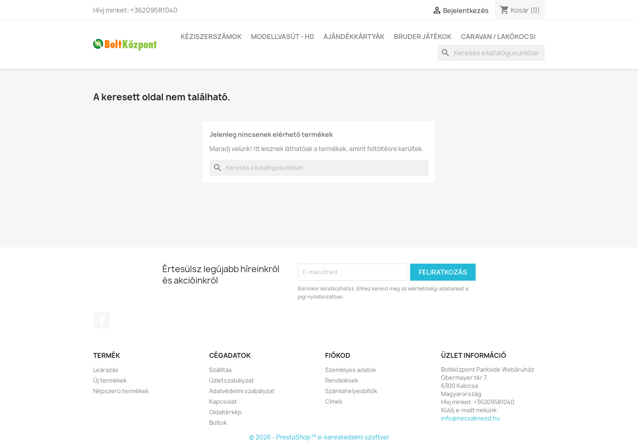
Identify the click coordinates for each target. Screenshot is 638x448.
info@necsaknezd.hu (470, 418)
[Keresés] (491, 53)
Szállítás (220, 370)
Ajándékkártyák (354, 36)
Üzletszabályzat (231, 380)
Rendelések (341, 380)
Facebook (102, 320)
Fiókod (337, 355)
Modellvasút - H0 (282, 36)
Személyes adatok (350, 370)
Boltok (218, 422)
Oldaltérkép (225, 412)
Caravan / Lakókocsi (498, 36)
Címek (333, 401)
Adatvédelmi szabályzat (242, 391)
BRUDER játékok (423, 36)
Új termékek (110, 380)
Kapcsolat (223, 401)
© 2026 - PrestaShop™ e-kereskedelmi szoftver (319, 437)
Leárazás (105, 370)
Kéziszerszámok (211, 36)
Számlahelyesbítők (351, 391)
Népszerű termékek (121, 391)
